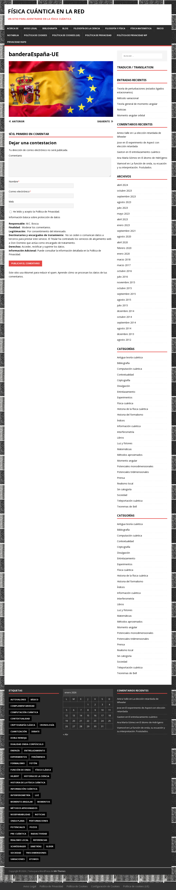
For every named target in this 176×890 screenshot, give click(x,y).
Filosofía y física (115, 28)
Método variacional (128, 98)
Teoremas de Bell (127, 506)
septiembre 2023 (126, 196)
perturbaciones (38, 820)
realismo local (19, 840)
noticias (40, 814)
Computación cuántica (129, 368)
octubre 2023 (124, 190)
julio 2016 (122, 276)
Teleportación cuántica (129, 500)
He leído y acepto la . (34, 211)
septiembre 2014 (126, 322)
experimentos (18, 756)
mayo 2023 (123, 213)
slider (49, 846)
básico (34, 699)
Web (11, 201)
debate (35, 731)
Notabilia (13, 35)
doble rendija (18, 737)
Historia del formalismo (130, 414)
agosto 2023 (124, 202)
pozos (33, 827)
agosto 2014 (124, 328)
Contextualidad (125, 374)
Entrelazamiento (126, 391)
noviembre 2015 (126, 282)
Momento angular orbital (131, 115)
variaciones (17, 859)
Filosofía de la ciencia (87, 28)
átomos (33, 859)
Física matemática (140, 28)
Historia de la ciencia (36, 776)
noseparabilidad (20, 814)
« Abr (65, 734)
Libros (120, 437)
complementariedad (22, 705)
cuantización (18, 731)
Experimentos (124, 397)
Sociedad (122, 495)
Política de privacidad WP (132, 35)
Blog (65, 28)
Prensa (121, 477)
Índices (121, 420)
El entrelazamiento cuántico (144, 152)
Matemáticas (124, 449)
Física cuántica (125, 403)
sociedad (15, 852)
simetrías (35, 846)
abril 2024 (122, 185)
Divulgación (123, 386)
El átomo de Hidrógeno (154, 157)
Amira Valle (123, 133)
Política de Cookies (35, 35)
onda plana (17, 820)
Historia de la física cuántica (132, 409)
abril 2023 (122, 219)
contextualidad (20, 718)
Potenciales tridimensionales (133, 472)
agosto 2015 (124, 299)
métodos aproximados (23, 808)
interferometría (20, 795)
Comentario (15, 155)
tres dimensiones (36, 852)
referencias (40, 840)
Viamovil (121, 163)
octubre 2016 (124, 271)
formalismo (17, 763)
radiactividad (39, 833)
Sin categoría (124, 489)
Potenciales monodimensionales (135, 466)
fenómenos (38, 756)
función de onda (20, 769)
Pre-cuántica (18, 833)
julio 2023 (122, 207)
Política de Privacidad (98, 35)
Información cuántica (129, 426)
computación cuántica (24, 712)
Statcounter (6, 880)
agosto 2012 (124, 339)
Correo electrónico (19, 191)
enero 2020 (123, 253)
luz (37, 795)
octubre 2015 (124, 288)
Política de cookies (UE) (66, 35)
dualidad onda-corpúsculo (26, 744)
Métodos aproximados (129, 454)
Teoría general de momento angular (137, 103)
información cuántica (23, 788)
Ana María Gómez (127, 157)
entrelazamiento (34, 750)
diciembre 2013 (125, 334)
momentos (43, 801)
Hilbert (14, 776)
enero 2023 (123, 225)
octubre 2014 (124, 316)
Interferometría (125, 432)
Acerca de (12, 28)
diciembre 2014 (125, 311)
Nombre (13, 181)
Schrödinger (18, 846)
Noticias (121, 109)
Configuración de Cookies (105, 886)
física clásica (43, 769)
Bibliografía (49, 28)
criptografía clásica (22, 725)
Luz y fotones (124, 443)
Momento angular (127, 460)
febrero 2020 (124, 248)
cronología (47, 725)
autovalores (18, 699)
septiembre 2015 (126, 293)
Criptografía (123, 380)
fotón (33, 763)
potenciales (17, 827)
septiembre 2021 (126, 230)
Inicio (160, 28)
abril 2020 (122, 242)
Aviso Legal (30, 28)
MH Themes (59, 871)
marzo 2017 (123, 265)
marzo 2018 (123, 259)
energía (15, 750)
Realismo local (125, 483)
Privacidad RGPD (16, 42)
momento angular (21, 801)
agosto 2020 (124, 236)
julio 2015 (122, 305)
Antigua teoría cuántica (130, 357)
